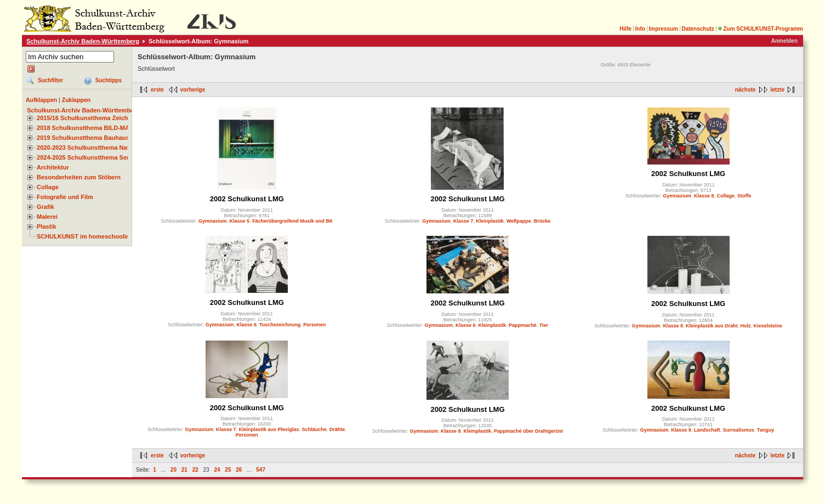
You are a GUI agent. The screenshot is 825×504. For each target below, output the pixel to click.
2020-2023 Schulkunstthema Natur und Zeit (98, 147)
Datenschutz (697, 29)
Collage (48, 187)
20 (173, 470)
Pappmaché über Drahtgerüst (528, 431)
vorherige (193, 90)
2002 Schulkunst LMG (247, 199)
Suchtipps (108, 80)
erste (157, 90)
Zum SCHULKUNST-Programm (760, 29)
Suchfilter (50, 80)
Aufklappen (41, 100)
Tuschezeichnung (279, 324)
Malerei (47, 216)
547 (260, 470)
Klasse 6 (246, 324)
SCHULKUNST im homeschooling (85, 236)
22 (195, 470)
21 (184, 470)
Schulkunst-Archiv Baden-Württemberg (82, 41)
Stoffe (744, 196)
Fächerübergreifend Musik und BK (292, 221)
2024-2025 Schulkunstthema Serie (85, 157)
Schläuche (314, 429)
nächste (745, 90)
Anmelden (784, 41)
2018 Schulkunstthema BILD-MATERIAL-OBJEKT (107, 127)
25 (228, 470)
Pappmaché (523, 325)
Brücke (542, 221)
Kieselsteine (767, 326)
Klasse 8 (704, 196)
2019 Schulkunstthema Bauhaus (83, 137)
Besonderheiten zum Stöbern (79, 177)
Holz (745, 326)
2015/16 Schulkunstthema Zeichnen (88, 118)
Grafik (45, 206)
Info (640, 29)
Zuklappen (76, 100)
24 (217, 470)
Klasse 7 (463, 221)
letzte (777, 90)
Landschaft (707, 430)
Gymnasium (212, 221)
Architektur (53, 167)
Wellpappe (519, 221)
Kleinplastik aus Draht (712, 326)
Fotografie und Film (65, 197)
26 (239, 470)
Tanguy (765, 430)
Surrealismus (738, 430)
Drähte (337, 429)
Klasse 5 (240, 221)
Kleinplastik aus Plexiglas (269, 429)
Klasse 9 (681, 430)
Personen (314, 324)
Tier (543, 325)
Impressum (663, 29)
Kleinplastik (490, 221)
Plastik (46, 226)
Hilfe (625, 29)
